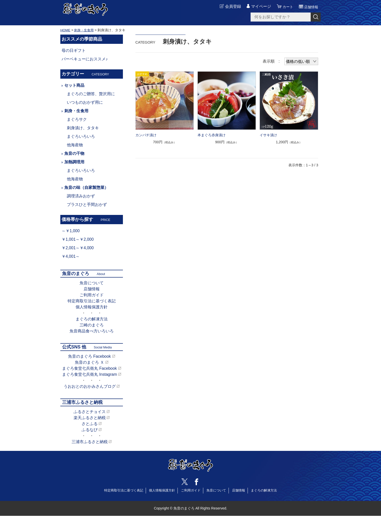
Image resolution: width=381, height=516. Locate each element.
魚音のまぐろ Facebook (89, 356)
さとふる (90, 424)
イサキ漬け (268, 135)
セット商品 (74, 85)
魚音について (92, 283)
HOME (65, 30)
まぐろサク (77, 119)
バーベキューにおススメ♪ (85, 59)
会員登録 (230, 7)
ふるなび (90, 430)
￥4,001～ (71, 256)
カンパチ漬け (145, 135)
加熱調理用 (74, 162)
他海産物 (75, 145)
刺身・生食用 (85, 30)
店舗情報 (92, 289)
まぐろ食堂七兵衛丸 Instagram (89, 374)
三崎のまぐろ (92, 325)
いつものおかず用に (85, 102)
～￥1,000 (71, 231)
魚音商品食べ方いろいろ (92, 331)
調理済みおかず (81, 196)
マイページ (258, 7)
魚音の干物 (74, 153)
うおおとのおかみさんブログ (90, 386)
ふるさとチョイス (90, 412)
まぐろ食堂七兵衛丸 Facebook (89, 368)
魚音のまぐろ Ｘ (89, 362)
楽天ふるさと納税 (90, 418)
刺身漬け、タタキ (83, 128)
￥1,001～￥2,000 (78, 239)
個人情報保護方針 (92, 307)
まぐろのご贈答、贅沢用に (91, 94)
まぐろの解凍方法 (92, 319)
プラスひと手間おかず (87, 204)
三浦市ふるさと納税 (90, 442)
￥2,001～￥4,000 (78, 248)
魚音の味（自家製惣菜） (86, 187)
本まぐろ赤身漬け (212, 135)
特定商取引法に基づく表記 (92, 301)
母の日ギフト (74, 50)
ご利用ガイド (92, 295)
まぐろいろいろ (81, 136)
